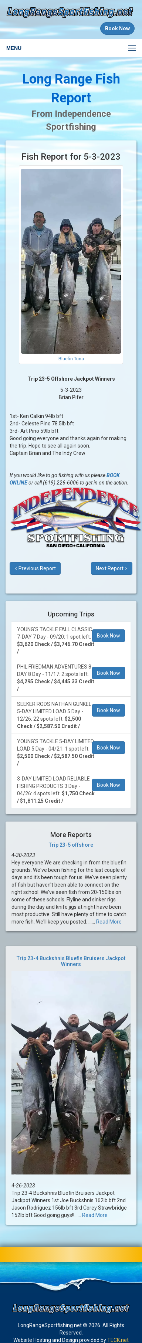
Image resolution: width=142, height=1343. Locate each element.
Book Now (108, 636)
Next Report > (112, 568)
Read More (109, 922)
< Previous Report (35, 568)
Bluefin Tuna (71, 358)
